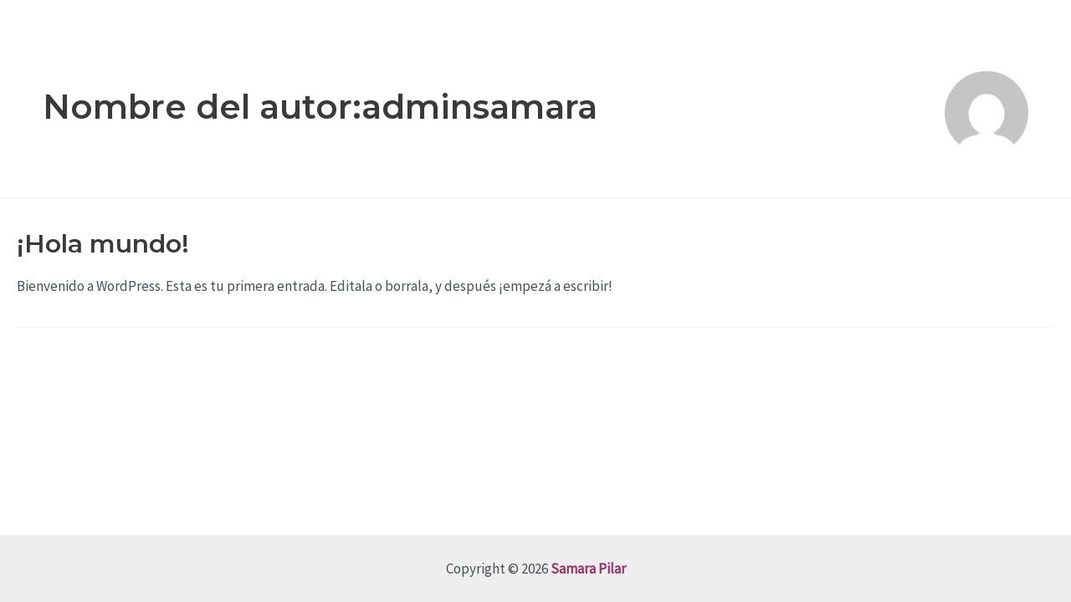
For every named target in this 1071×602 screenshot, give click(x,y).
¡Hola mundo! (103, 243)
